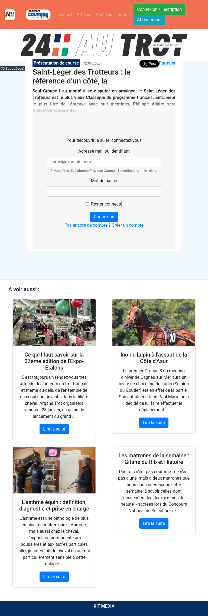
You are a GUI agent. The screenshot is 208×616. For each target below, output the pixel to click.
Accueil (65, 14)
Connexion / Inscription (159, 9)
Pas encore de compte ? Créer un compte (104, 225)
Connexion (104, 216)
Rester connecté (106, 204)
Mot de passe (104, 180)
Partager (167, 63)
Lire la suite (54, 429)
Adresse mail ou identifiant (104, 151)
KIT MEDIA (103, 606)
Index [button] (122, 14)
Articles (84, 14)
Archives (104, 14)
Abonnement (149, 19)
